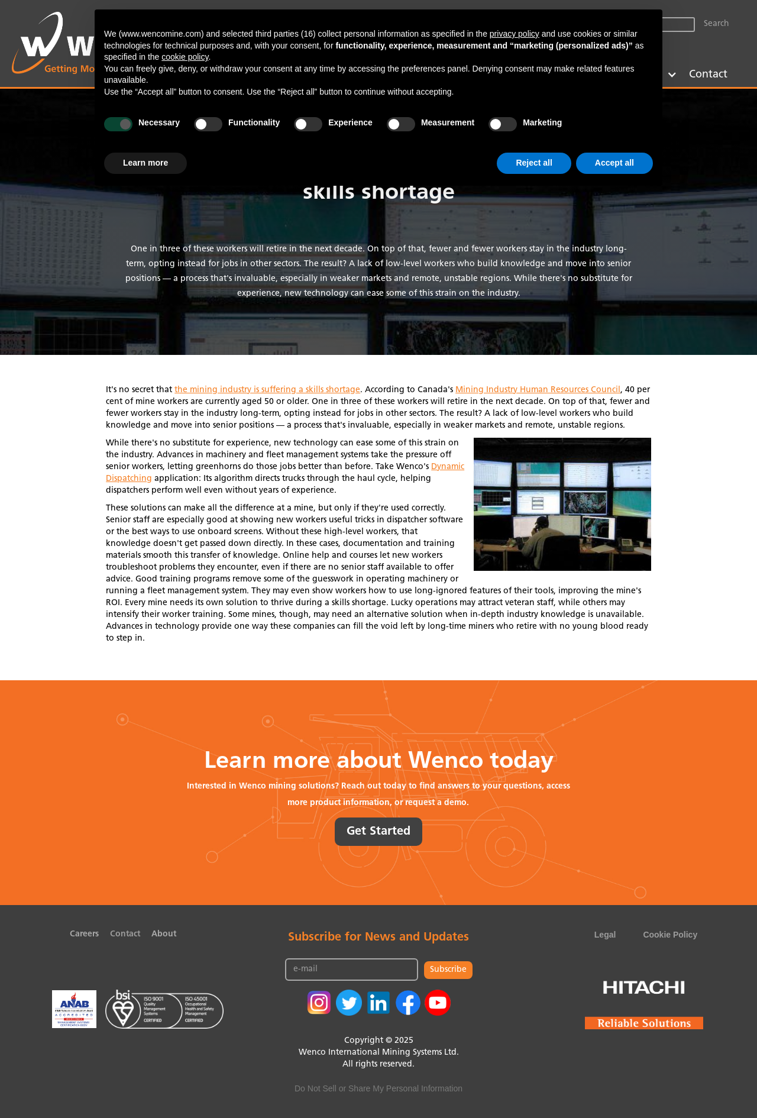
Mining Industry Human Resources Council (537, 390)
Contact (708, 74)
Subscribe (448, 969)
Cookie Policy (670, 934)
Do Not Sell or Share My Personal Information (378, 1088)
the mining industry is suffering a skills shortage (267, 390)
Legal (605, 934)
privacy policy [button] (514, 33)
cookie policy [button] (184, 57)
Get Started (378, 832)
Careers (84, 934)
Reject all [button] (534, 162)
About (163, 934)
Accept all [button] (614, 162)
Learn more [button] (145, 162)
